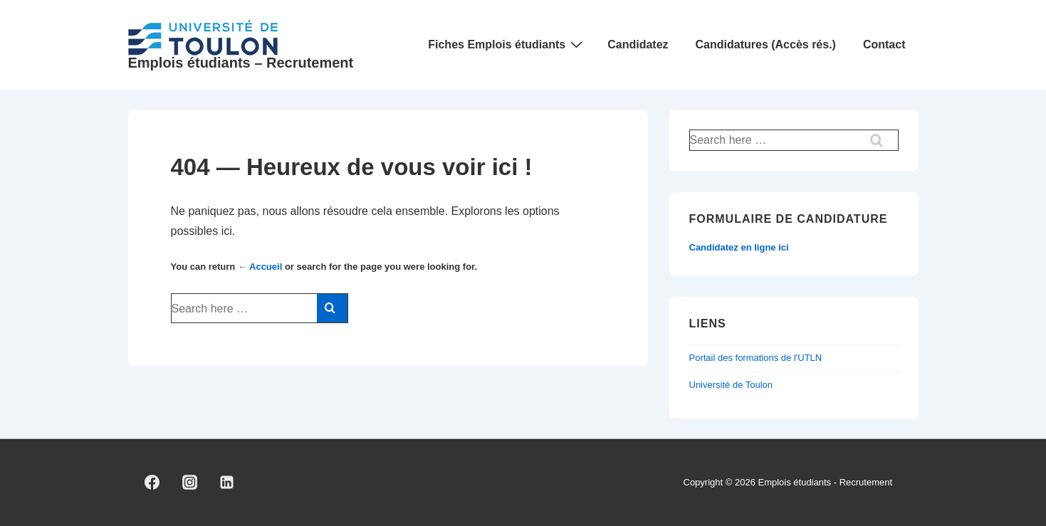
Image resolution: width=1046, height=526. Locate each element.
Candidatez (637, 44)
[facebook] (152, 483)
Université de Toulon (731, 384)
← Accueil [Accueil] (260, 266)
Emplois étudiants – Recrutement (241, 62)
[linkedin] (227, 483)
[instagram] (189, 483)
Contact (884, 44)
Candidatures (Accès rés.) (766, 44)
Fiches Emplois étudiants (507, 44)
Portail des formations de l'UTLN (755, 357)
